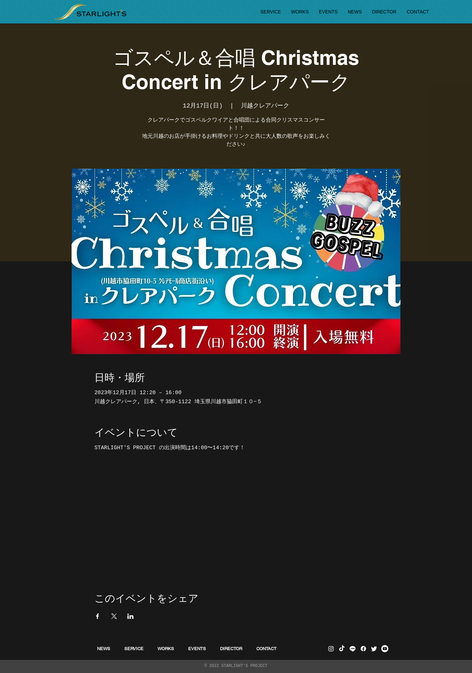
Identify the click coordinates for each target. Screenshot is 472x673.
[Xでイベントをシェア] (114, 616)
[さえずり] (374, 648)
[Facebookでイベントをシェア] (97, 616)
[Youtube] (384, 648)
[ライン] (352, 648)
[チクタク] (341, 648)
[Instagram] (331, 648)
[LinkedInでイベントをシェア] (130, 616)
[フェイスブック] (363, 648)
